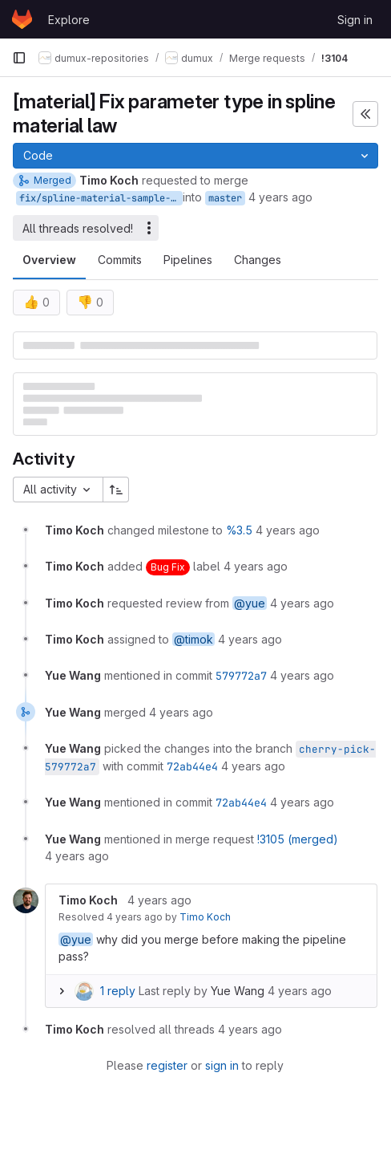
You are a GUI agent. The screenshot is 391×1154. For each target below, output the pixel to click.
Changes (257, 259)
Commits (120, 259)
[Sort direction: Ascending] (116, 489)
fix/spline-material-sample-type (101, 198)
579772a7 (241, 675)
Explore (69, 19)
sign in (222, 1065)
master (225, 198)
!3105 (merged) (297, 839)
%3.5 (239, 530)
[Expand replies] (61, 991)
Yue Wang (237, 991)
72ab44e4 (192, 766)
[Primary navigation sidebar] (19, 58)
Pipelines (187, 259)
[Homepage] (22, 19)
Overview (49, 259)
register (167, 1065)
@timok (193, 639)
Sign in (355, 19)
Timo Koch (205, 917)
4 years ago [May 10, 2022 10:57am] (280, 197)
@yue (249, 603)
